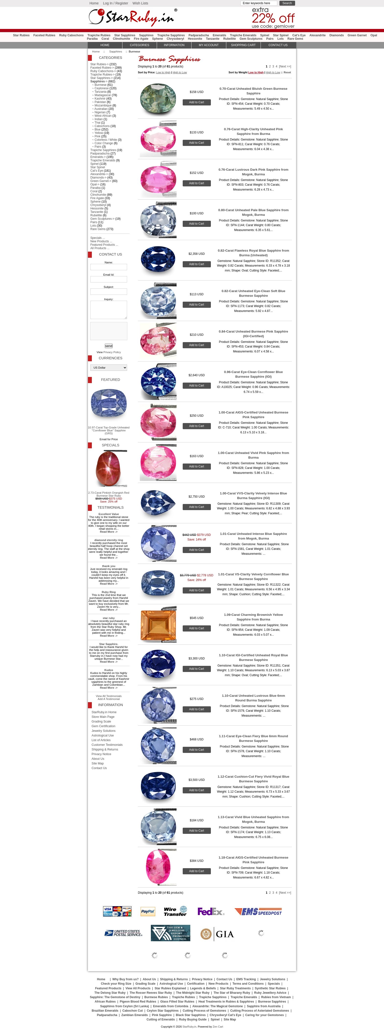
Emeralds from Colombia (170, 1006)
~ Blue (95, 129)
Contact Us (110, 254)
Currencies (110, 358)
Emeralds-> (98, 157)
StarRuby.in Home (104, 712)
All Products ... (99, 248)
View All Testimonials (109, 696)
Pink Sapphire (162, 1015)
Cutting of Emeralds (161, 1019)
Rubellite (229, 38)
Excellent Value (108, 514)
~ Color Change (101, 143)
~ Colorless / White (103, 140)
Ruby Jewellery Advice (270, 992)
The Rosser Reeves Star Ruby (151, 992)
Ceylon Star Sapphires (163, 1010)
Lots (280, 38)
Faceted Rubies (44, 35)
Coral (105, 38)
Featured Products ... (104, 244)
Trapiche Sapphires (171, 35)
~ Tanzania (98, 91)
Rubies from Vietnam (276, 997)
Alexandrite (317, 35)
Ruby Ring (109, 592)
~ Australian (99, 109)
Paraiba (92, 38)
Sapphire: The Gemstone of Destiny (115, 997)
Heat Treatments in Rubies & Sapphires (226, 1001)
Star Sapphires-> (101, 78)
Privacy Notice (101, 754)
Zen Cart (218, 1026)
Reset (287, 72)
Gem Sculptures (251, 38)
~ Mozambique (101, 105)
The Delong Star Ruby (110, 992)
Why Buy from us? (125, 979)
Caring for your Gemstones (264, 1015)
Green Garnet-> (100, 181)
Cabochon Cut (132, 1010)
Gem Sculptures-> (102, 218)
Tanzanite (212, 38)
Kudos (108, 670)
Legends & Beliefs (203, 988)
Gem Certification (103, 726)
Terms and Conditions (248, 983)
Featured (110, 380)
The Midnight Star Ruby (192, 992)
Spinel (264, 35)
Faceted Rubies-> (102, 67)
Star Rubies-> (99, 64)
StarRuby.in (189, 1026)
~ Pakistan (98, 102)
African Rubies (105, 1001)
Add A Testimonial (109, 698)
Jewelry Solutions (104, 731)
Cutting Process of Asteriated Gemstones (259, 1010)
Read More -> (109, 531)
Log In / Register (115, 3)
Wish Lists (140, 3)
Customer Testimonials (107, 745)
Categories (139, 45)
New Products (218, 983)
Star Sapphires (124, 35)
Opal (374, 35)
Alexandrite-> (99, 174)
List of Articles (101, 740)
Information (174, 45)
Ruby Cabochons (71, 35)
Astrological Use (103, 735)
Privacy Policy (112, 352)
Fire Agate (141, 38)
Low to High (163, 72)
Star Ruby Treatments (235, 988)
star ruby (109, 618)
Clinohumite (121, 38)
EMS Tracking (246, 979)
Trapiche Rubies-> (102, 74)
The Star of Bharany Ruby (232, 992)
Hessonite (195, 38)
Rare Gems (295, 38)
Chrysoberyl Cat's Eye (225, 1015)
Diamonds (336, 35)
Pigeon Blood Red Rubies (138, 1001)
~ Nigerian (98, 112)
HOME (104, 45)
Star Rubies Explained (170, 988)
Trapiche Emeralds (243, 35)
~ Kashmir (98, 98)
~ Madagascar (100, 95)
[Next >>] (285, 66)
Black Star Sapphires (191, 1015)
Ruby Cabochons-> (103, 71)
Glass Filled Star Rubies (177, 1001)
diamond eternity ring (109, 540)
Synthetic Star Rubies (270, 988)
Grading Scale (101, 721)
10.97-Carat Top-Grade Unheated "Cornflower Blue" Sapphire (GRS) (109, 410)
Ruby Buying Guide (193, 1019)
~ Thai (95, 122)
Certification (195, 983)
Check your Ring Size (116, 983)
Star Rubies (21, 35)
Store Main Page (103, 717)
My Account (209, 45)
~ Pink (95, 136)
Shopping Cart (243, 45)
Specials (110, 445)
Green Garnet (357, 35)
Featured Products (108, 988)
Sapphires (115, 51)
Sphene (157, 38)
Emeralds (219, 35)
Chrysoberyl (175, 38)
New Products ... (101, 241)
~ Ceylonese (99, 88)
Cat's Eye (299, 35)
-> (99, 81)
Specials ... (97, 238)
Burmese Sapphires (272, 1001)
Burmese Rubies (156, 997)
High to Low (180, 72)
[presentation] (108, 331)
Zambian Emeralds (134, 1015)
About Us (98, 759)
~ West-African (101, 115)
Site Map (98, 763)
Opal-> (94, 184)
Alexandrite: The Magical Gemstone (217, 1006)
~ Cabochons (100, 126)
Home (93, 3)
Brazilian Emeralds (105, 1010)
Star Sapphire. (108, 644)
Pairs (270, 38)
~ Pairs (95, 146)
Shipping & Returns (105, 749)
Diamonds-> (98, 177)
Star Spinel (281, 35)
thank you (108, 566)
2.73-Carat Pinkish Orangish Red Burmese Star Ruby (108, 473)
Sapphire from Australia (263, 1006)
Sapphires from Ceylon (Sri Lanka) (124, 1006)
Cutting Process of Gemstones (204, 1010)
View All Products (138, 988)
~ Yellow (96, 133)
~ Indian (96, 119)
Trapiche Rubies (98, 35)
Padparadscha (199, 35)
